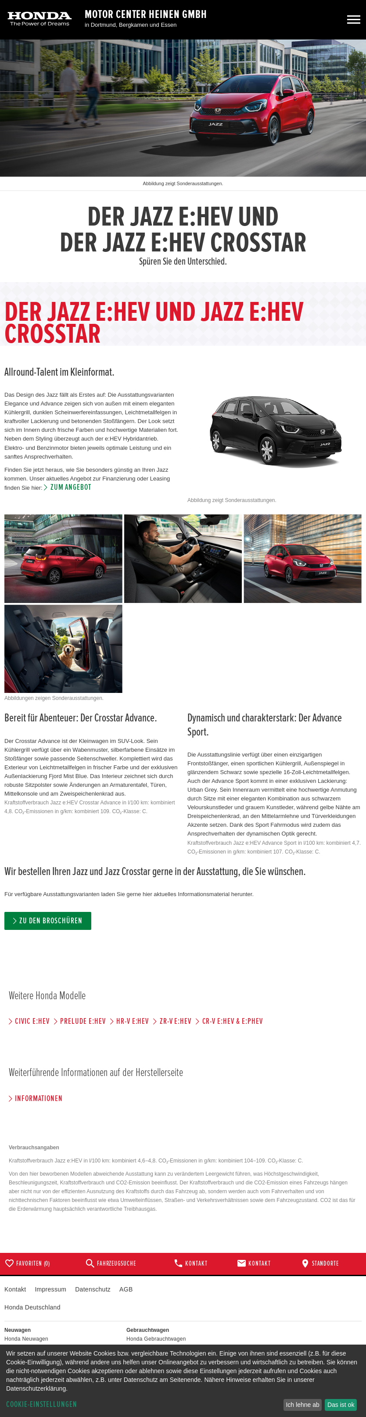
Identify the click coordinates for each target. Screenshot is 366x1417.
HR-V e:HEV (132, 1021)
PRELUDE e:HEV (82, 1021)
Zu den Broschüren (50, 921)
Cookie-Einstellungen (41, 1404)
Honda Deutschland (32, 1307)
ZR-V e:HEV (176, 1021)
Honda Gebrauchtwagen (156, 1339)
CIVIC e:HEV (32, 1021)
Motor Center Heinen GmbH (146, 14)
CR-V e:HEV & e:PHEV (232, 1021)
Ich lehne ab (302, 1404)
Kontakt (15, 1289)
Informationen (38, 1098)
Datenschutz (93, 1289)
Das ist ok (340, 1404)
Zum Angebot (70, 487)
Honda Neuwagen (26, 1339)
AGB (126, 1289)
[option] (183, 160)
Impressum (50, 1289)
